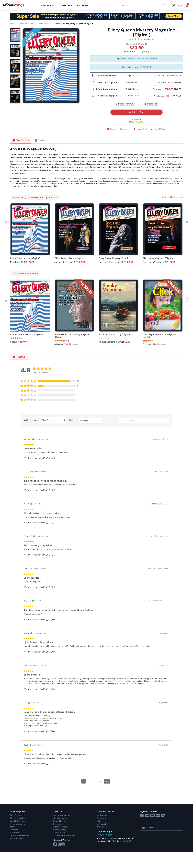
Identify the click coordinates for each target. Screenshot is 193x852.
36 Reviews (149, 39)
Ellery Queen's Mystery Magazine (26, 334)
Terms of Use (59, 832)
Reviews (19, 356)
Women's (14, 830)
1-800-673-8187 (104, 835)
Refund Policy (59, 821)
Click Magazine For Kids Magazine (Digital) (159, 335)
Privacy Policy (59, 830)
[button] (50, 381)
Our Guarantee (60, 818)
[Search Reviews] (144, 420)
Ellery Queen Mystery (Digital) (25, 258)
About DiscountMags (63, 815)
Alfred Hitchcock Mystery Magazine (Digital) (72, 335)
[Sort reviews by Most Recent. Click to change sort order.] (53, 420)
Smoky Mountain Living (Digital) (114, 334)
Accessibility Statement (64, 835)
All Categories (16, 838)
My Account (102, 815)
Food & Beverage (18, 821)
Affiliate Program (60, 827)
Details (40, 140)
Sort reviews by (31, 420)
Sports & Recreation (19, 835)
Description (21, 140)
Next (187, 223)
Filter (71, 420)
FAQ (98, 821)
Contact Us (102, 818)
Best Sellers (15, 815)
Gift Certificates (104, 824)
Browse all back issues (172, 197)
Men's (12, 827)
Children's (14, 832)
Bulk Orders (102, 827)
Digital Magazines (18, 818)
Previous (6, 223)
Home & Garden (17, 824)
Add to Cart (136, 112)
